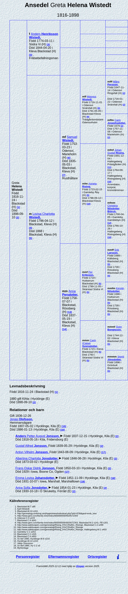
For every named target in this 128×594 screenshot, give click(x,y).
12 (109, 223)
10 (88, 204)
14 (64, 329)
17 (103, 452)
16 (62, 429)
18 (113, 478)
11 (109, 167)
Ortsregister (97, 557)
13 (69, 312)
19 (82, 481)
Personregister (28, 557)
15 (63, 426)
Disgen (80, 566)
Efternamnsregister (63, 557)
